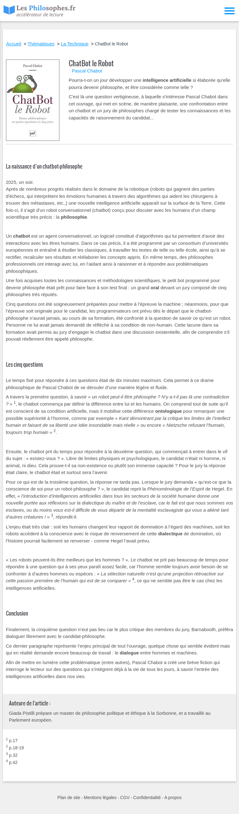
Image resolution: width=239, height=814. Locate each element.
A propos (172, 797)
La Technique (74, 43)
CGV (124, 797)
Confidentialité (147, 797)
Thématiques (40, 43)
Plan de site (69, 797)
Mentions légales (100, 797)
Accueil (13, 43)
